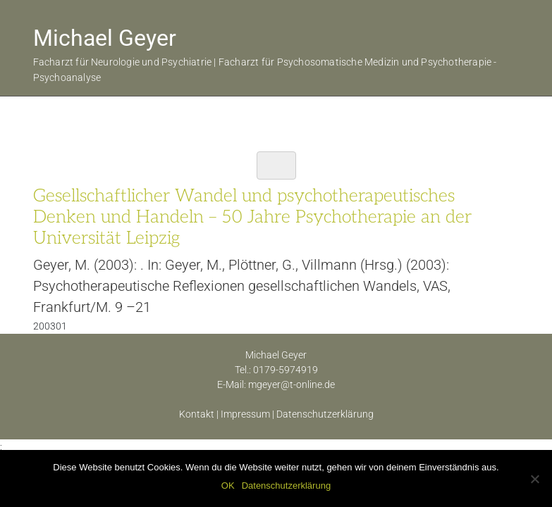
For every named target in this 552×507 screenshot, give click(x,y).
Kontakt (196, 414)
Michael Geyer (104, 38)
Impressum (245, 414)
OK (228, 485)
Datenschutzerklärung (325, 414)
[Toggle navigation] (276, 165)
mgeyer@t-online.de (291, 384)
